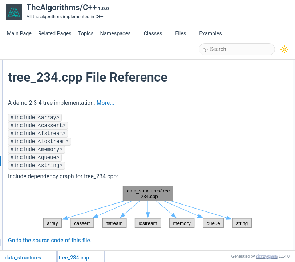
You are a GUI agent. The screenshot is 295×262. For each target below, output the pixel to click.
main (225, 135)
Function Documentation (238, 151)
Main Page (19, 34)
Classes (156, 34)
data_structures (236, 95)
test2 (225, 127)
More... (103, 128)
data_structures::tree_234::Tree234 (255, 79)
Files (183, 34)
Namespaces (118, 34)
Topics (86, 34)
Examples (210, 34)
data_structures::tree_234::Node (252, 71)
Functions (224, 111)
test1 (225, 119)
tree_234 (229, 103)
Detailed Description (234, 143)
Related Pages (55, 34)
